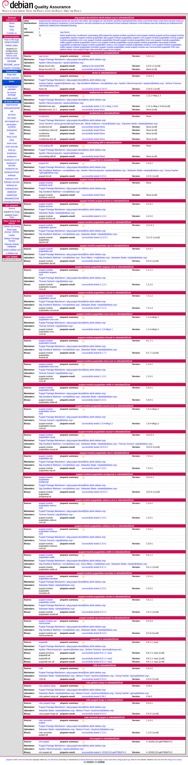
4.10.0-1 (104, 89)
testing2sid (12, 130)
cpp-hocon (65, 32)
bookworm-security (12, 164)
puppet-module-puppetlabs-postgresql (46, 479)
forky (11, 133)
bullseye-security (11, 182)
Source (11, 208)
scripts (8, 58)
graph (15, 98)
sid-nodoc (11, 118)
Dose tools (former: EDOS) (12, 231)
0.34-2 (103, 696)
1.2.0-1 (103, 518)
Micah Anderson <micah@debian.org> (103, 124)
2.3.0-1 (103, 544)
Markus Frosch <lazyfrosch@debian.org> (95, 676)
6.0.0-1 (103, 714)
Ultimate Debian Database (11, 245)
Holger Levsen (103, 760)
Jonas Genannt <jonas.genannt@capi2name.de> (61, 124)
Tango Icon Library (175, 760)
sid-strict (12, 115)
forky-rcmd (12, 137)
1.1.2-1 (103, 284)
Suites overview (12, 78)
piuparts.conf (12, 53)
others (114, 760)
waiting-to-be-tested (91, 66)
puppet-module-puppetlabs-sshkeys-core (137, 45)
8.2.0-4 (103, 633)
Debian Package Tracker (11, 239)
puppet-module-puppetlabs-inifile (46, 389)
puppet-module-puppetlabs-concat (160, 38)
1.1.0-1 (103, 376)
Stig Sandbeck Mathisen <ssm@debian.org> (97, 83)
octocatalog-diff (95, 35)
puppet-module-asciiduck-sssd (127, 35)
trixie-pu (11, 150)
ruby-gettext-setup (47, 686)
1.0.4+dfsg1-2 (106, 423)
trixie (12, 140)
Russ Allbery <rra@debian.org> (95, 258)
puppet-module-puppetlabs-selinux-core (99, 45)
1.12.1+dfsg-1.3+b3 (109, 106)
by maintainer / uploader (12, 88)
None (102, 69)
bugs (17, 212)
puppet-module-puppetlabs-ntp (147, 42)
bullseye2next (11, 189)
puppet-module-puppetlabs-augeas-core (125, 38)
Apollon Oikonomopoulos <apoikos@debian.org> (61, 63)
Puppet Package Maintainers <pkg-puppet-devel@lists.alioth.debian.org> (72, 59)
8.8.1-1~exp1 (106, 653)
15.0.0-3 (104, 447)
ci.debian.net (12, 253)
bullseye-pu (11, 185)
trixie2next (11, 153)
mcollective (82, 35)
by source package (11, 93)
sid (11, 111)
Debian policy (12, 45)
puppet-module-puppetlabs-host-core (137, 40)
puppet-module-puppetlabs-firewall (104, 40)
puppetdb (165, 47)
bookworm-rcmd (11, 160)
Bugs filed (11, 74)
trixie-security (12, 147)
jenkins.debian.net (11, 250)
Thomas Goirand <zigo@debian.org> (56, 281)
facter (62, 35)
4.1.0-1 (103, 216)
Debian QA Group (12, 226)
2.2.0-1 (103, 588)
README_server (12, 65)
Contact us (12, 33)
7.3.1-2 (103, 308)
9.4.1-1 (103, 567)
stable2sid (11, 192)
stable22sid (11, 195)
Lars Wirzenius (52, 760)
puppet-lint (107, 35)
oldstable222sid (12, 84)
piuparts (9, 760)
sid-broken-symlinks (12, 125)
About (12, 23)
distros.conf (11, 56)
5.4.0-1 (103, 400)
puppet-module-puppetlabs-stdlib (47, 556)
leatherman (71, 35)
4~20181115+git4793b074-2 (113, 752)
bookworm (12, 156)
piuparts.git (126, 760)
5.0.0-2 (103, 679)
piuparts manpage (12, 68)
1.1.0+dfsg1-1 (106, 329)
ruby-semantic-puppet (100, 49)
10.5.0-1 (104, 492)
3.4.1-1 (103, 612)
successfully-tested (90, 69)
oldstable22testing (11, 202)
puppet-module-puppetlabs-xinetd (114, 47)
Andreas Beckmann (86, 760)
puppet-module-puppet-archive (155, 35)
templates (14, 42)
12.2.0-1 (104, 237)
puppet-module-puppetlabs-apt (92, 38)
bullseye (12, 175)
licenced (22, 760)
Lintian (12, 235)
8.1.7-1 (103, 353)
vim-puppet (115, 49)
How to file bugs (11, 40)
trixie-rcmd (12, 143)
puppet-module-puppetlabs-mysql (117, 42)
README (11, 61)
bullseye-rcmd (11, 179)
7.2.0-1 (103, 468)
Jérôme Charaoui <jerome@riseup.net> (103, 649)
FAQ (12, 30)
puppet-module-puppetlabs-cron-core (48, 318)
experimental (12, 105)
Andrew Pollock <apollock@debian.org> (57, 83)
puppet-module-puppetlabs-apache (47, 226)
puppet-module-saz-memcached (146, 47)
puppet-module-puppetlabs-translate (82, 47)
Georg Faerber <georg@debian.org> (132, 676)
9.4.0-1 (103, 261)
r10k (173, 47)
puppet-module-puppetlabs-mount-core (83, 42)
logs (17, 58)
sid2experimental (12, 108)
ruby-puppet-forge (81, 49)
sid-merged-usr (12, 121)
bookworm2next (11, 172)
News (11, 26)
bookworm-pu (11, 169)
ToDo (11, 217)
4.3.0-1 (103, 176)
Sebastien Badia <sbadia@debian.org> (140, 124)
